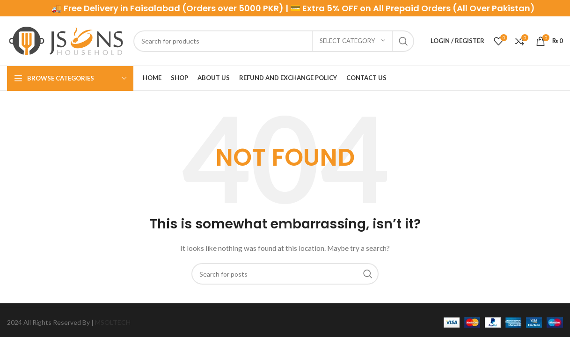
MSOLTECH (113, 322)
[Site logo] (65, 40)
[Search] (273, 41)
